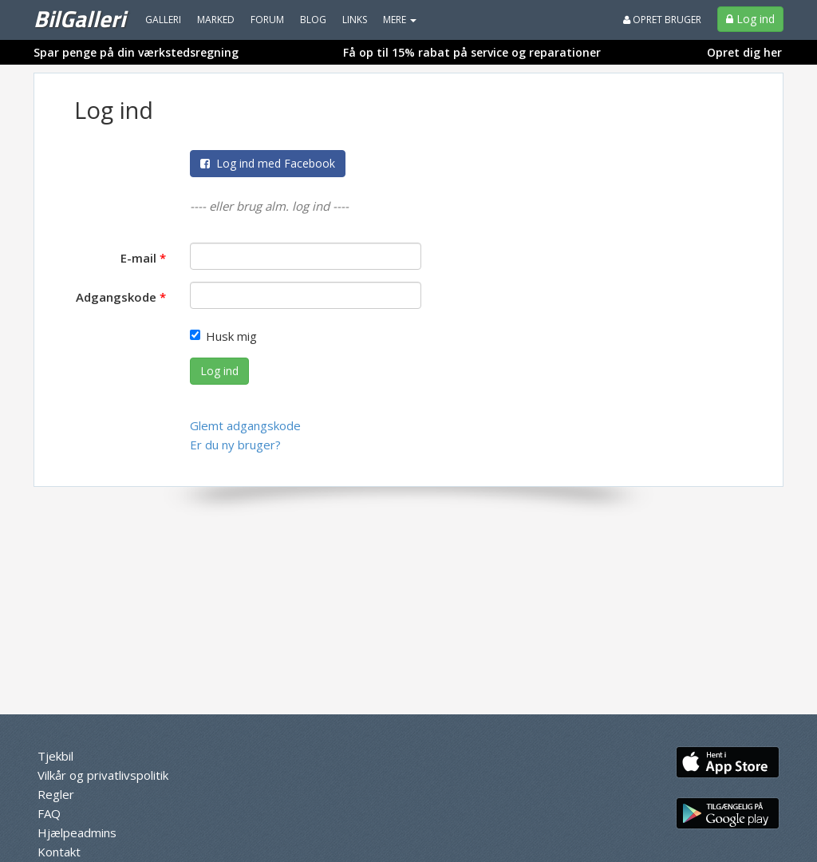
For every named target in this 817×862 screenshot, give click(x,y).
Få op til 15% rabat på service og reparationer (472, 52)
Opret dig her (744, 52)
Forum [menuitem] (267, 19)
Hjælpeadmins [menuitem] (76, 832)
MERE (399, 19)
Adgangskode (116, 297)
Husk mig (223, 336)
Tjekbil (55, 756)
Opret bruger (662, 19)
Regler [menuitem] (55, 794)
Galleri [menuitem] (163, 19)
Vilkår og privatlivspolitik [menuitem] (102, 775)
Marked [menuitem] (216, 19)
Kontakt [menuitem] (59, 852)
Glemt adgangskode (245, 425)
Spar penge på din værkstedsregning (136, 52)
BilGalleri (79, 18)
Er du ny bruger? (235, 445)
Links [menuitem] (354, 19)
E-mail (138, 258)
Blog (313, 19)
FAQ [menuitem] (49, 813)
